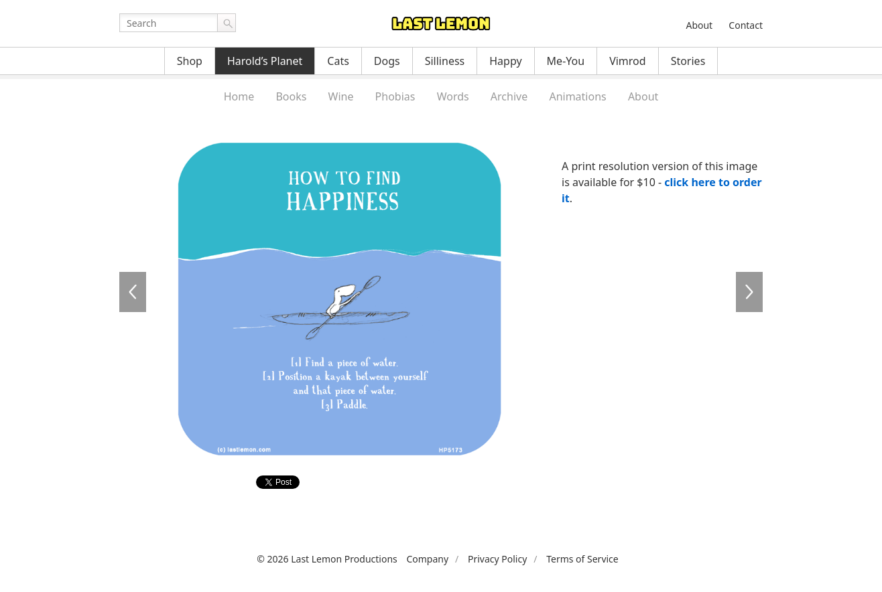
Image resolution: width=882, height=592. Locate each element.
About (699, 25)
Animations (577, 96)
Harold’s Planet (264, 61)
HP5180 (749, 292)
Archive (509, 96)
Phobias (395, 96)
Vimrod (627, 61)
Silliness (445, 61)
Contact (746, 25)
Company (427, 558)
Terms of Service (582, 558)
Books (290, 96)
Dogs (387, 61)
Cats (338, 61)
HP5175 (132, 292)
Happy (505, 61)
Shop (189, 61)
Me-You (566, 61)
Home (239, 96)
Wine (341, 96)
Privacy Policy (497, 558)
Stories (688, 61)
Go (226, 22)
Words (453, 96)
